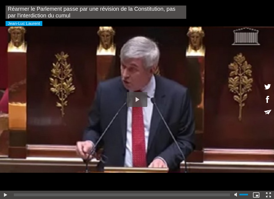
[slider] (122, 194)
